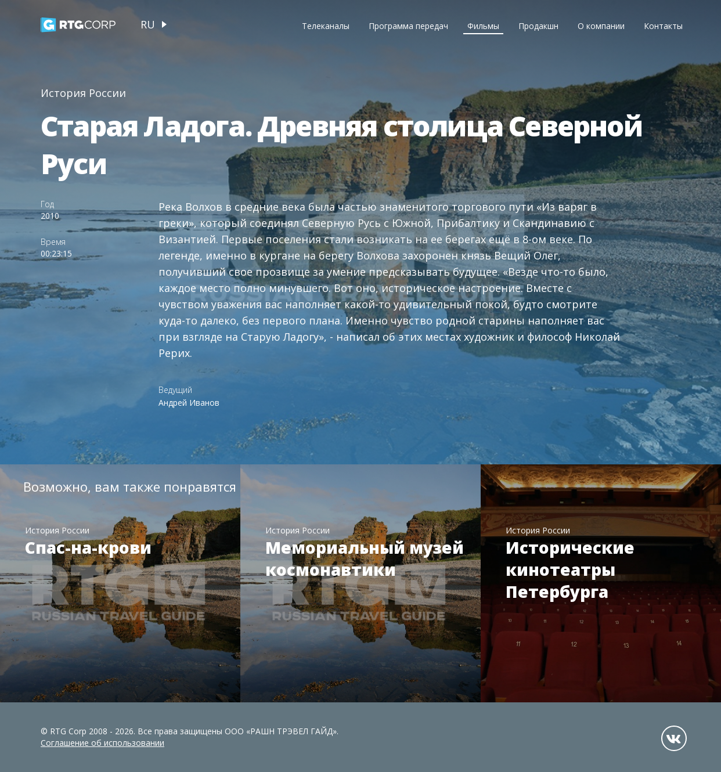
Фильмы (483, 25)
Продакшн (538, 25)
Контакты (663, 25)
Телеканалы (325, 25)
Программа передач (408, 25)
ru (147, 24)
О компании (601, 25)
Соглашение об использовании (102, 742)
